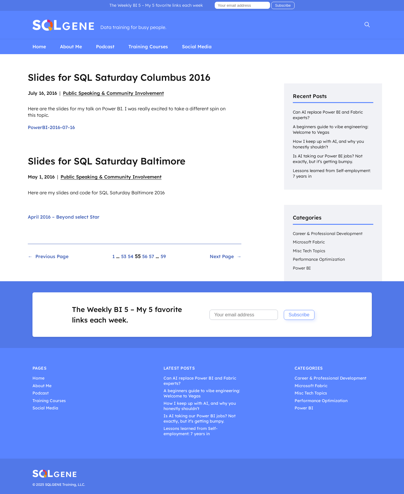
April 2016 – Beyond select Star (63, 217)
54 (130, 256)
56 (144, 256)
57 (151, 256)
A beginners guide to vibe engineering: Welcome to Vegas (202, 393)
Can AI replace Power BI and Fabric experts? (200, 381)
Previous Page (48, 256)
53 (123, 256)
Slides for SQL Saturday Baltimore (106, 161)
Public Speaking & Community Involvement (113, 93)
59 (163, 256)
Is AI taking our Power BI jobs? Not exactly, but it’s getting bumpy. (327, 158)
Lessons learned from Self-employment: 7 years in (191, 431)
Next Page (225, 256)
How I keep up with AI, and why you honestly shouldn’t (200, 406)
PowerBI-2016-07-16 (51, 127)
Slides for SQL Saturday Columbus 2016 (119, 77)
